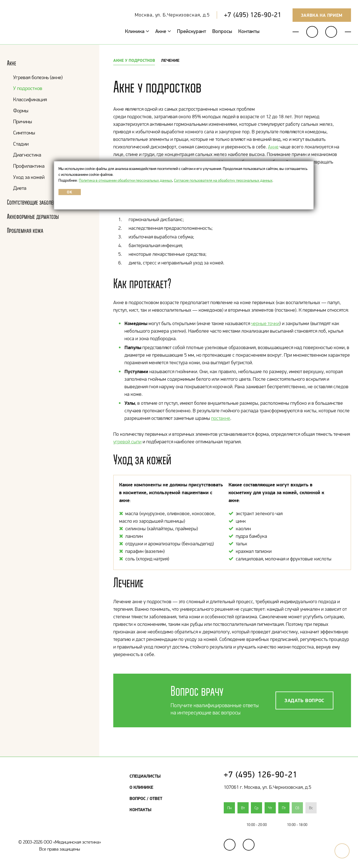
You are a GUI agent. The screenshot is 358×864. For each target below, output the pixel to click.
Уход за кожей (28, 177)
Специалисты (145, 775)
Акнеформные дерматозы (33, 216)
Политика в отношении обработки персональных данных (125, 180)
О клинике (141, 787)
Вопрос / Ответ (145, 798)
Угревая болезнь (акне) (38, 77)
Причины (22, 121)
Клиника (137, 31)
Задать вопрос (304, 700)
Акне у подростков (134, 60)
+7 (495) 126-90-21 (252, 14)
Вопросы (222, 31)
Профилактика (28, 166)
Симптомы (24, 133)
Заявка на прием (322, 15)
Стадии (21, 144)
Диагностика (27, 155)
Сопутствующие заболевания (36, 202)
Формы (20, 110)
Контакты (249, 31)
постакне (220, 418)
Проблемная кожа (25, 230)
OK (69, 192)
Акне (163, 31)
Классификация (30, 99)
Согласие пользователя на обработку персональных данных (223, 180)
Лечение (170, 60)
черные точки (265, 323)
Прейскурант (191, 31)
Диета (19, 188)
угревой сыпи (127, 441)
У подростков (27, 88)
